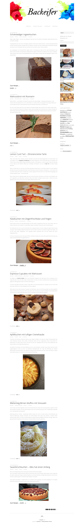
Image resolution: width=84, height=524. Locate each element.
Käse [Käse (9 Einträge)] (68, 123)
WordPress (39, 521)
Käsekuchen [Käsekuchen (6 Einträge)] (63, 125)
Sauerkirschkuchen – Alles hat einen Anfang (30, 467)
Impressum (55, 26)
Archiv (61, 151)
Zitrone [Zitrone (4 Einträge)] (61, 138)
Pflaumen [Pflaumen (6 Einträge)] (62, 128)
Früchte (20, 469)
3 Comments (25, 156)
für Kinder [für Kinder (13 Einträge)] (68, 116)
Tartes (16, 156)
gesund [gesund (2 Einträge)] (61, 119)
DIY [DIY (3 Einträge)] (64, 114)
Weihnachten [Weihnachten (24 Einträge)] (70, 136)
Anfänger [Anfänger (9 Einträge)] (69, 110)
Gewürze (20, 36)
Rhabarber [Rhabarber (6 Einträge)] (62, 130)
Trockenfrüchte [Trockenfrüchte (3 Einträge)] (69, 134)
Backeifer (41, 519)
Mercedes (11, 36)
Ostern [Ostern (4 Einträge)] (70, 127)
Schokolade (25, 36)
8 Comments (32, 275)
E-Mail (61, 40)
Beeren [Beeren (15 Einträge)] (65, 112)
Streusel (25, 405)
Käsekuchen (23, 221)
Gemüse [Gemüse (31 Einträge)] (63, 118)
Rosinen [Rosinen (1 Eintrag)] (66, 130)
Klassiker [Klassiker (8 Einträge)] (62, 123)
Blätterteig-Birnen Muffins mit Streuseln (28, 403)
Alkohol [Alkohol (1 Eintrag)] (65, 110)
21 (51, 509)
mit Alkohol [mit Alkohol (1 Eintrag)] (70, 125)
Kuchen (16, 36)
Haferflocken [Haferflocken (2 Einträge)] (71, 119)
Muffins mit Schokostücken (65, 91)
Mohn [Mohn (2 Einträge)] (73, 125)
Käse (20, 221)
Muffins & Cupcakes (18, 275)
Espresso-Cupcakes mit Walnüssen (26, 273)
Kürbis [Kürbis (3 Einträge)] (67, 125)
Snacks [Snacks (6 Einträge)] (70, 132)
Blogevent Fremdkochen (24, 160)
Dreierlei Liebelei (20, 278)
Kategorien (62, 143)
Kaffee (25, 275)
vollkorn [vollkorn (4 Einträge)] (63, 136)
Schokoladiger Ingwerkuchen (23, 34)
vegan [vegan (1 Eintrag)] (61, 136)
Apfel (20, 336)
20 (49, 509)
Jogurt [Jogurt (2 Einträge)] (68, 121)
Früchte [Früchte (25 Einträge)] (62, 116)
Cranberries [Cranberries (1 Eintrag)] (69, 112)
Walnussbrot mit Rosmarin (22, 96)
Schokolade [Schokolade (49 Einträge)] (64, 132)
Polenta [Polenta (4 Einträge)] (66, 128)
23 (54, 509)
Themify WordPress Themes (46, 521)
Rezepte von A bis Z (37, 26)
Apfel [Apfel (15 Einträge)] (61, 112)
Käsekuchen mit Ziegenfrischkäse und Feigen (30, 218)
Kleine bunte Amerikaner (65, 68)
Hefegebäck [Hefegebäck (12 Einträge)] (63, 121)
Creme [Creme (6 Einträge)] (61, 114)
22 (53, 509)
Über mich (28, 26)
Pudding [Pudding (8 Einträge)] (70, 128)
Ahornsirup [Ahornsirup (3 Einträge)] (62, 110)
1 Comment (29, 221)
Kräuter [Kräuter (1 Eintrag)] (66, 123)
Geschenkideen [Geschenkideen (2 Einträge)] (68, 117)
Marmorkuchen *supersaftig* (66, 57)
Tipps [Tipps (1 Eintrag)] (65, 134)
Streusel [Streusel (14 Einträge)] (62, 134)
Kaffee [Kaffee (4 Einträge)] (70, 121)
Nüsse (27, 98)
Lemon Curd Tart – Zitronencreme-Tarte (28, 154)
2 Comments (30, 36)
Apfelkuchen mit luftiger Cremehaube (27, 334)
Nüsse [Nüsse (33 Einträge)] (62, 127)
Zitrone (20, 156)
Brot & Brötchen (18, 98)
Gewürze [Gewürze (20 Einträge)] (65, 119)
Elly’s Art (47, 163)
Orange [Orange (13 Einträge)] (67, 127)
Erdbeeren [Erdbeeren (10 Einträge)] (67, 114)
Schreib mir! (47, 26)
